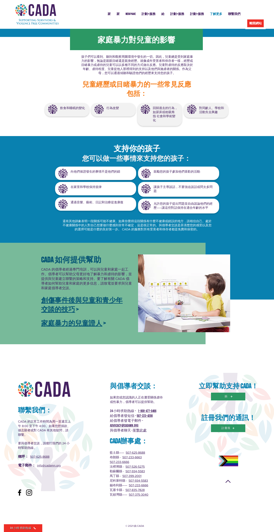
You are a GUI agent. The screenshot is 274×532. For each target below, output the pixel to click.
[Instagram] (29, 492)
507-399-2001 (131, 476)
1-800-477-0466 (147, 411)
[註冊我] (228, 428)
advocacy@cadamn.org (124, 426)
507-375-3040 (138, 494)
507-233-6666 (119, 462)
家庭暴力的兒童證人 (71, 323)
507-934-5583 (135, 471)
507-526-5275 (135, 466)
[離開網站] (255, 23)
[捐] (228, 396)
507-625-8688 (39, 456)
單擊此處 (140, 430)
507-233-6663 (132, 457)
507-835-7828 (135, 490)
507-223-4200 (145, 416)
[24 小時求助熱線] (23, 528)
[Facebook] (20, 492)
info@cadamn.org (49, 465)
